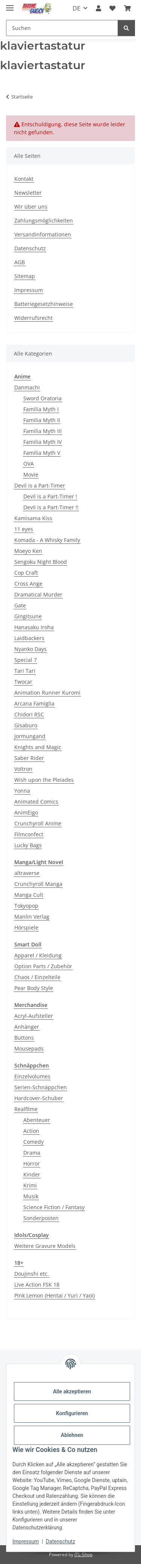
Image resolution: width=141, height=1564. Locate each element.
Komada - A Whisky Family (47, 540)
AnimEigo (26, 812)
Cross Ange (28, 583)
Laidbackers (29, 638)
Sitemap (24, 276)
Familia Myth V (41, 452)
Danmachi (27, 387)
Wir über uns (30, 206)
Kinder (31, 1174)
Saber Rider (29, 758)
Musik (30, 1196)
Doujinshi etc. (31, 1273)
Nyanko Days (30, 649)
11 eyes (23, 529)
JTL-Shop (83, 1554)
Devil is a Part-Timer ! (50, 496)
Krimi (30, 1185)
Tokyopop (26, 905)
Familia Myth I (41, 409)
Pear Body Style (33, 988)
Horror (31, 1163)
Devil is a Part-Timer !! (51, 507)
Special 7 (25, 659)
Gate (20, 605)
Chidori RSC (29, 714)
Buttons (24, 1037)
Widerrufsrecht (33, 317)
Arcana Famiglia (34, 703)
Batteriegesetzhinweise (43, 303)
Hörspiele (26, 927)
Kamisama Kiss (33, 518)
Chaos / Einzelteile (37, 977)
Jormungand (29, 736)
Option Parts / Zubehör (43, 966)
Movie (30, 474)
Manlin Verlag (31, 916)
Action (31, 1130)
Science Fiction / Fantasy (54, 1207)
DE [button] (76, 8)
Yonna (22, 790)
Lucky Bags (28, 845)
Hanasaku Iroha (34, 627)
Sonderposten (41, 1218)
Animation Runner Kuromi (47, 692)
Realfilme (26, 1109)
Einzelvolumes (32, 1076)
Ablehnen (72, 1435)
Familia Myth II (41, 420)
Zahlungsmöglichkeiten (43, 220)
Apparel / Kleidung (38, 955)
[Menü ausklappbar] (10, 4)
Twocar (23, 681)
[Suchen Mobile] (62, 28)
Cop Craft (26, 572)
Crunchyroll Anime (37, 823)
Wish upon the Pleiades (44, 779)
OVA (28, 463)
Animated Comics (36, 801)
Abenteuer (36, 1119)
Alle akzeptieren (72, 1391)
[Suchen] (126, 28)
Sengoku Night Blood (40, 561)
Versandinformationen (42, 234)
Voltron (23, 768)
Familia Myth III (42, 431)
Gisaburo (25, 725)
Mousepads (29, 1048)
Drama (31, 1152)
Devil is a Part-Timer (39, 485)
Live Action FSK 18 (36, 1284)
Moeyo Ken (28, 550)
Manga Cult (28, 894)
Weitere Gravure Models (45, 1245)
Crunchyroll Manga (38, 883)
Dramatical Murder (38, 594)
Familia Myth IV (42, 441)
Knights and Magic (37, 747)
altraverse (26, 873)
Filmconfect (28, 834)
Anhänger (26, 1026)
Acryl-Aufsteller (33, 1015)
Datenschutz (60, 1541)
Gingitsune (28, 616)
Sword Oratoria (42, 398)
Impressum (25, 1541)
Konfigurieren (72, 1413)
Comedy (33, 1141)
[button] (98, 8)
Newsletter (28, 192)
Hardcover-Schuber (38, 1098)
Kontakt (23, 178)
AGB (19, 262)
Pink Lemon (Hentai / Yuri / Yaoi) (54, 1295)
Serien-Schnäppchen (40, 1087)
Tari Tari (24, 670)
